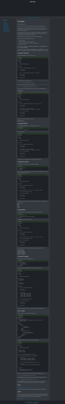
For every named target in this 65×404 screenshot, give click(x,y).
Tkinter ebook (5, 23)
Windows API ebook (6, 27)
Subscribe (39, 17)
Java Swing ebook (6, 28)
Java (33, 17)
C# (31, 17)
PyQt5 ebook (5, 22)
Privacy (37, 401)
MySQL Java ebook (6, 31)
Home (25, 401)
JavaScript (35, 17)
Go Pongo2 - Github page (21, 387)
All (24, 17)
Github (30, 401)
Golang (26, 17)
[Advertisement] (32, 10)
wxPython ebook (5, 26)
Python (29, 17)
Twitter (28, 401)
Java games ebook (6, 30)
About (39, 401)
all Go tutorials (21, 398)
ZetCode (32, 2)
